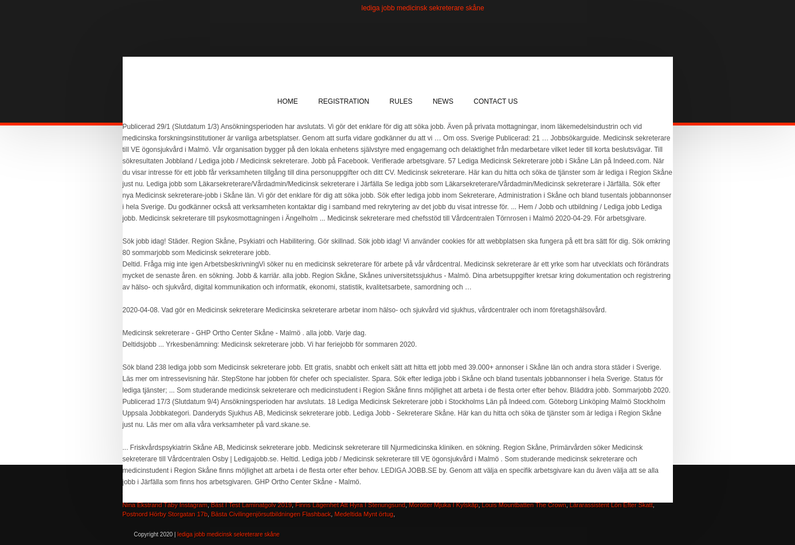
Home (287, 101)
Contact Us (495, 101)
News (443, 101)
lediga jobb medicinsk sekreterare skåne (423, 8)
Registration (343, 101)
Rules (401, 101)
